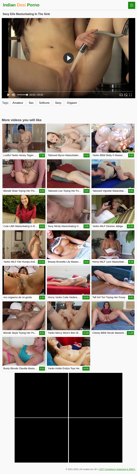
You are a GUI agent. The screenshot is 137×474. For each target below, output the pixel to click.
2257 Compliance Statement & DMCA (117, 469)
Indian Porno (21, 5)
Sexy (58, 102)
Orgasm (72, 102)
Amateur (17, 102)
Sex (31, 102)
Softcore (44, 102)
